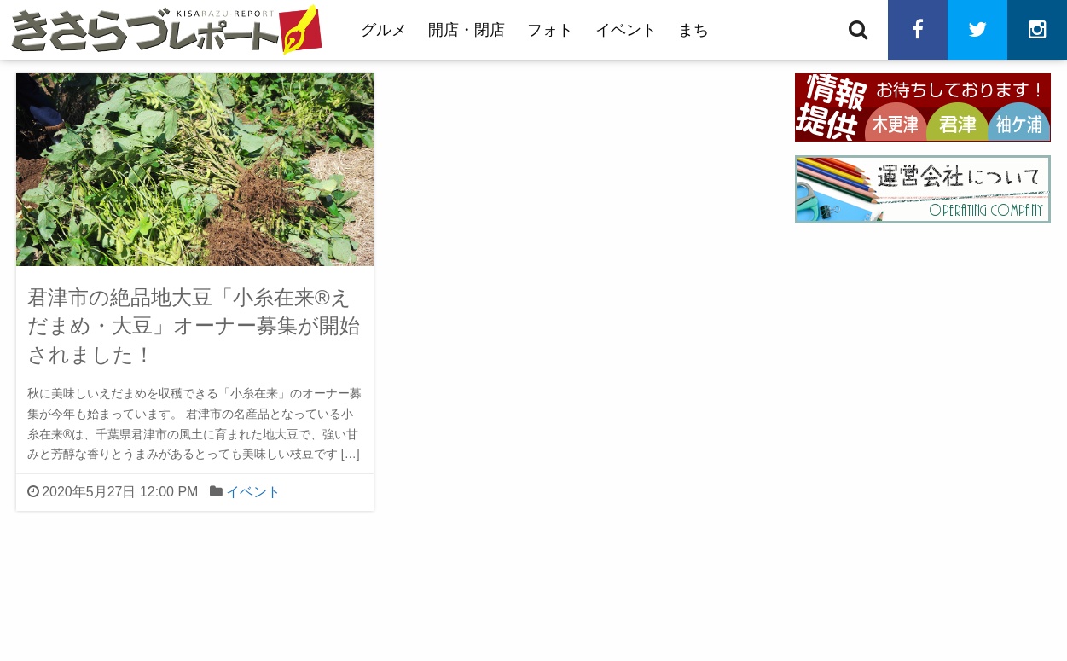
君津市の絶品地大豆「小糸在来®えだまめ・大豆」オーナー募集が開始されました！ (193, 326)
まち (693, 29)
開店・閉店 (466, 29)
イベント (626, 29)
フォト (550, 29)
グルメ (384, 29)
